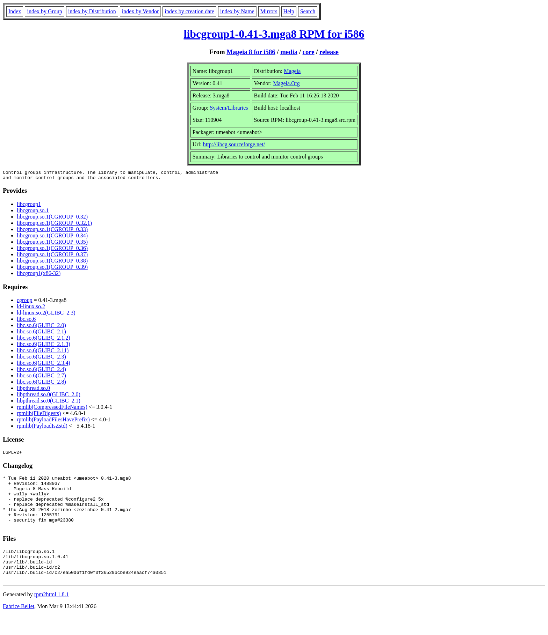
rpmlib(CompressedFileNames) (52, 409)
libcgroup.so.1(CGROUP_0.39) (52, 269)
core (309, 52)
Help (288, 11)
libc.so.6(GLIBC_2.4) (41, 371)
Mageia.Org (286, 83)
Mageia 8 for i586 (250, 52)
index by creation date (189, 11)
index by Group (44, 11)
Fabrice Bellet (18, 626)
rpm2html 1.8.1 (51, 614)
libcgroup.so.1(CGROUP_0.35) (52, 244)
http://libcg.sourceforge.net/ (234, 144)
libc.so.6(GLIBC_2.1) (41, 334)
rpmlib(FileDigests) (39, 415)
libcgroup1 (29, 206)
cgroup (24, 302)
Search (308, 11)
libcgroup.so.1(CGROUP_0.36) (52, 250)
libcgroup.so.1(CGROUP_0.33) (52, 231)
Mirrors (268, 11)
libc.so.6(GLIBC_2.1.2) (43, 340)
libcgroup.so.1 (33, 212)
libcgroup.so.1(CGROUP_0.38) (52, 263)
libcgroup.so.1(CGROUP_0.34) (52, 238)
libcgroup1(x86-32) (38, 275)
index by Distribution (92, 11)
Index (14, 11)
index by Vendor (140, 11)
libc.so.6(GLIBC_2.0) (41, 327)
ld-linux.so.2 (31, 308)
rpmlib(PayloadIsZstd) (42, 428)
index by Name (237, 11)
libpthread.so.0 (33, 390)
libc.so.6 (26, 321)
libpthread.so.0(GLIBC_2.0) (48, 396)
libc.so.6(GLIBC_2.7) (41, 378)
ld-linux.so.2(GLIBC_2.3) (46, 315)
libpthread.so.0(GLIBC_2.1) (48, 403)
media (288, 52)
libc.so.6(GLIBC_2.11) (42, 352)
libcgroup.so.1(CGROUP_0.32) (52, 219)
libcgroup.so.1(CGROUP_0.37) (52, 256)
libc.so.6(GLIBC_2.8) (41, 384)
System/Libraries (229, 108)
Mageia (292, 71)
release (329, 52)
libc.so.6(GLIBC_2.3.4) (43, 365)
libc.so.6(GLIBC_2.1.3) (43, 346)
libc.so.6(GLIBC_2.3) (41, 359)
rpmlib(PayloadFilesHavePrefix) (53, 421)
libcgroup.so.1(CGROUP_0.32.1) (54, 225)
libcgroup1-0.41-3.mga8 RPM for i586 (274, 34)
